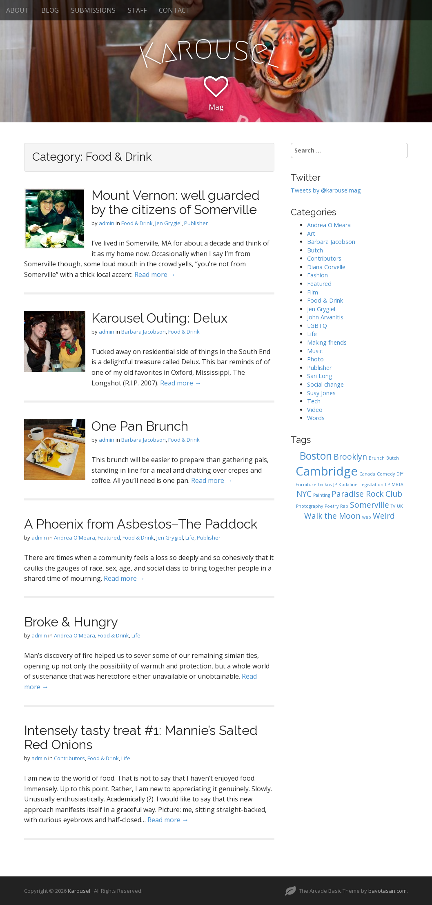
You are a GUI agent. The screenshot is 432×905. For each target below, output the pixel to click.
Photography (309, 506)
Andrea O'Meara (74, 537)
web (366, 517)
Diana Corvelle (326, 267)
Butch (315, 250)
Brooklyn (350, 456)
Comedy (386, 474)
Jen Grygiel (168, 223)
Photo (315, 359)
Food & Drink (137, 223)
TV (393, 506)
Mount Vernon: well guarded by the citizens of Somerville (175, 202)
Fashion (317, 275)
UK (400, 506)
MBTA (397, 484)
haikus (325, 484)
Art (311, 233)
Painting (321, 495)
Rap (344, 506)
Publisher (196, 223)
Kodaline (348, 484)
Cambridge (327, 471)
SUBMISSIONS (93, 10)
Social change (325, 384)
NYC (304, 494)
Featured (109, 537)
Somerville (369, 505)
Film (312, 292)
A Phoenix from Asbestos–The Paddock (141, 523)
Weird (384, 516)
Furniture (306, 484)
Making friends (327, 342)
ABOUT (17, 10)
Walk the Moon (332, 516)
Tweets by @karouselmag (326, 190)
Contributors (69, 758)
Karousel (79, 890)
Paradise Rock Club (367, 494)
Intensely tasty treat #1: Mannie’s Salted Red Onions (141, 737)
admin (106, 223)
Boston (316, 455)
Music (315, 351)
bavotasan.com (387, 890)
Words (316, 418)
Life (189, 537)
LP (387, 484)
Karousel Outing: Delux (159, 317)
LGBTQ (317, 326)
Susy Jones (321, 393)
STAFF (137, 10)
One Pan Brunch (139, 426)
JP (335, 484)
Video (315, 410)
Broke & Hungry (71, 621)
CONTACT (174, 10)
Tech (314, 401)
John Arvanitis (325, 317)
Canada (367, 474)
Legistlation (371, 484)
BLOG (50, 10)
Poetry (331, 506)
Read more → (155, 274)
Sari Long (319, 376)
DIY (399, 474)
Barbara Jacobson (143, 331)
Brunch (377, 458)
